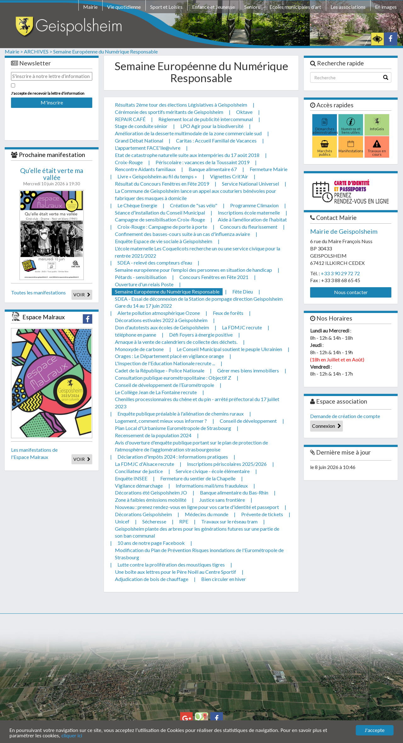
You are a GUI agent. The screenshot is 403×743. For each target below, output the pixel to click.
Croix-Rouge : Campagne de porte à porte (162, 227)
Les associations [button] (348, 7)
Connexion (326, 426)
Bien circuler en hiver (223, 579)
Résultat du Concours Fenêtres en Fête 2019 (162, 184)
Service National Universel (250, 184)
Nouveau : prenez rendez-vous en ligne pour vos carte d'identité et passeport (197, 507)
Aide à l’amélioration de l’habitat (252, 219)
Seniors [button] (252, 7)
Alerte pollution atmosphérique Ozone (158, 313)
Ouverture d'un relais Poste (144, 284)
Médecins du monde (206, 514)
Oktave (244, 112)
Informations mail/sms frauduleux (212, 486)
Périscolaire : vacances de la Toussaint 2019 (202, 162)
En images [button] (386, 7)
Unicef (122, 521)
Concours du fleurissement (248, 227)
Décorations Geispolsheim (143, 514)
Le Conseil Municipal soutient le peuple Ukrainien (229, 349)
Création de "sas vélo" (193, 205)
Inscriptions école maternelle (249, 212)
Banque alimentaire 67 (213, 169)
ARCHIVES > (38, 51)
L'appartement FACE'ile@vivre (147, 148)
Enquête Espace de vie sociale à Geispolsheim (163, 241)
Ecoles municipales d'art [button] (295, 7)
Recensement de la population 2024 (153, 435)
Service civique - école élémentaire (213, 471)
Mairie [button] (90, 7)
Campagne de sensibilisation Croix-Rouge (160, 219)
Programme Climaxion (254, 205)
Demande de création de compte (345, 416)
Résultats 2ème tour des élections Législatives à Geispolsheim (181, 105)
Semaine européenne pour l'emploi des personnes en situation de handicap (193, 270)
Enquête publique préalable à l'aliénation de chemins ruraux (180, 413)
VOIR (81, 294)
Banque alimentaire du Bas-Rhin (234, 492)
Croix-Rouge (129, 162)
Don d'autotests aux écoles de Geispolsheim (162, 327)
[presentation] (51, 119)
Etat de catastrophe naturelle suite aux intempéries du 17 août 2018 (187, 155)
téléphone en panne (135, 335)
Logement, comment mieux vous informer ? (161, 421)
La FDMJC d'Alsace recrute (144, 464)
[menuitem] (90, 8)
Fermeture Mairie (268, 169)
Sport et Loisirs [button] (166, 7)
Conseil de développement (248, 421)
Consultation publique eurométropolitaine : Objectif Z (173, 378)
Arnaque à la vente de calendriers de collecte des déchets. (176, 342)
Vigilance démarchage (139, 486)
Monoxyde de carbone (139, 349)
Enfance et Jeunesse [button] (213, 7)
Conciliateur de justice (139, 471)
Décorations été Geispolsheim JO (151, 492)
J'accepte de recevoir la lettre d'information (47, 93)
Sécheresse (154, 521)
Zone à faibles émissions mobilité (150, 500)
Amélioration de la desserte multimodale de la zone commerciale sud (188, 133)
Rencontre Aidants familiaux (145, 169)
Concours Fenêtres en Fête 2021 (213, 277)
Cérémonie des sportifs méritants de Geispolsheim (169, 112)
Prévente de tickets (262, 514)
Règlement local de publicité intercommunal (205, 119)
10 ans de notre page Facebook (151, 543)
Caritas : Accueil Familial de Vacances (216, 140)
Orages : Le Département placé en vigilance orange (169, 356)
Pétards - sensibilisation (141, 277)
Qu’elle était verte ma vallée (51, 174)
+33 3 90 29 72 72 (340, 273)
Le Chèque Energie (137, 205)
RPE (183, 521)
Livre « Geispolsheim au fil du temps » (157, 176)
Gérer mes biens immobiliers (248, 370)
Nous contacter (351, 292)
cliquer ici (71, 736)
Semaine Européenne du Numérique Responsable (105, 51)
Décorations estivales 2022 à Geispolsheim (161, 320)
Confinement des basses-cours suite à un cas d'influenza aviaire (182, 234)
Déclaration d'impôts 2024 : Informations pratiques (172, 457)
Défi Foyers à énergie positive (201, 335)
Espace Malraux (43, 317)
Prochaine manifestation (52, 154)
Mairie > (14, 51)
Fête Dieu (242, 291)
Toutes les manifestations (38, 292)
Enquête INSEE (131, 478)
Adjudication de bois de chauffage (151, 579)
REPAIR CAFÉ (130, 119)
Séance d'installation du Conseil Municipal (160, 212)
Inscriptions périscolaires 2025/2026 (227, 464)
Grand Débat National (139, 140)
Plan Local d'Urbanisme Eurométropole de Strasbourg (173, 428)
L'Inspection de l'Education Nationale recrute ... (165, 363)
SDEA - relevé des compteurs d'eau (154, 262)
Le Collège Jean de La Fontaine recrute (156, 392)
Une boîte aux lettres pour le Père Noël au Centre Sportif (175, 572)
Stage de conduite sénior (141, 126)
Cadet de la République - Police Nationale (159, 370)
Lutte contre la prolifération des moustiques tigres (171, 564)
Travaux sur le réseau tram (229, 521)
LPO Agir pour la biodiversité (211, 126)
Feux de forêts (228, 313)
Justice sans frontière (222, 500)
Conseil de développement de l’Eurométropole (164, 385)
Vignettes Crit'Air (229, 176)
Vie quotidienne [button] (124, 7)
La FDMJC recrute (242, 327)
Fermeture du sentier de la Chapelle (198, 478)
